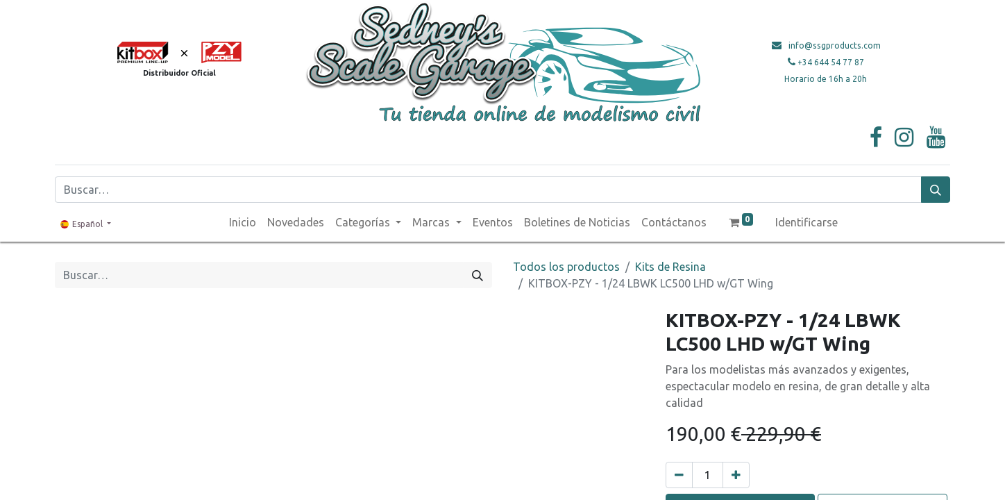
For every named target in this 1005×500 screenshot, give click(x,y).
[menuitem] (242, 222)
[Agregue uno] (736, 475)
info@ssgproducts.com (834, 45)
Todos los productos (566, 266)
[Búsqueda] (935, 189)
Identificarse (806, 222)
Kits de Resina (670, 266)
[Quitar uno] (679, 475)
